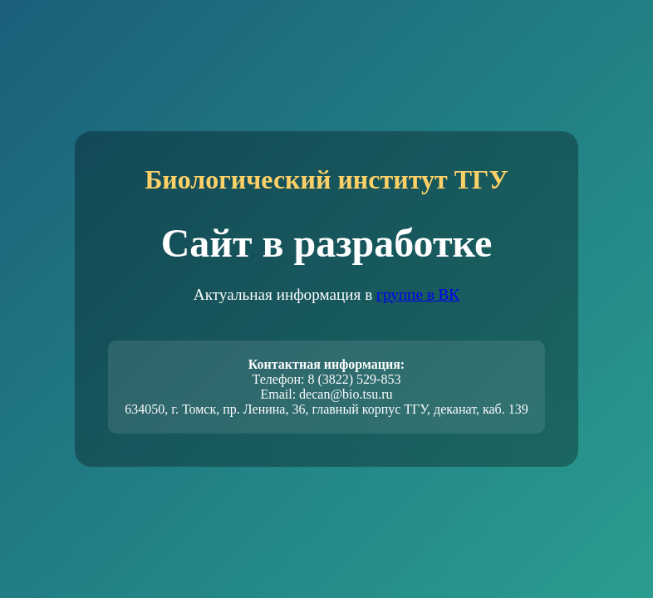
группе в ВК (417, 294)
